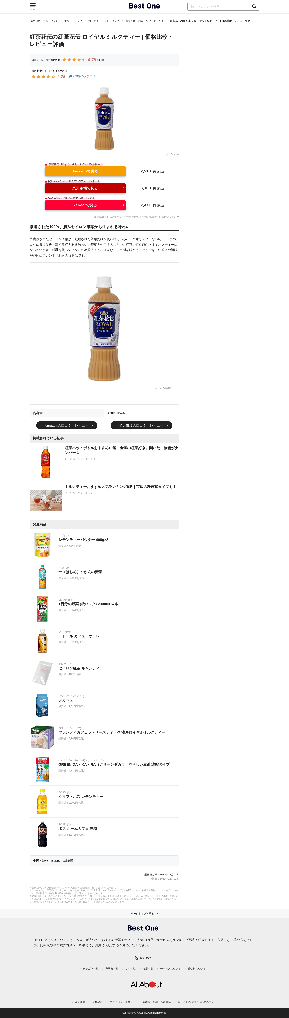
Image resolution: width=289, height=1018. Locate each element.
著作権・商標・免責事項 (156, 1002)
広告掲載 (97, 1002)
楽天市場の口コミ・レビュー (141, 425)
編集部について (197, 968)
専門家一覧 (111, 968)
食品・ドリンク (73, 20)
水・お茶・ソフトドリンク (103, 20)
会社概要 (80, 1002)
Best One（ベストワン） (44, 20)
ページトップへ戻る (142, 913)
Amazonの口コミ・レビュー (67, 425)
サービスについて (170, 968)
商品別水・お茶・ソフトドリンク (144, 20)
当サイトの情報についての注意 (196, 1002)
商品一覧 (148, 968)
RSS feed (145, 958)
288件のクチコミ (82, 76)
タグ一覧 (130, 968)
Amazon (175, 154)
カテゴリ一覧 (90, 968)
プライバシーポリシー (122, 1002)
